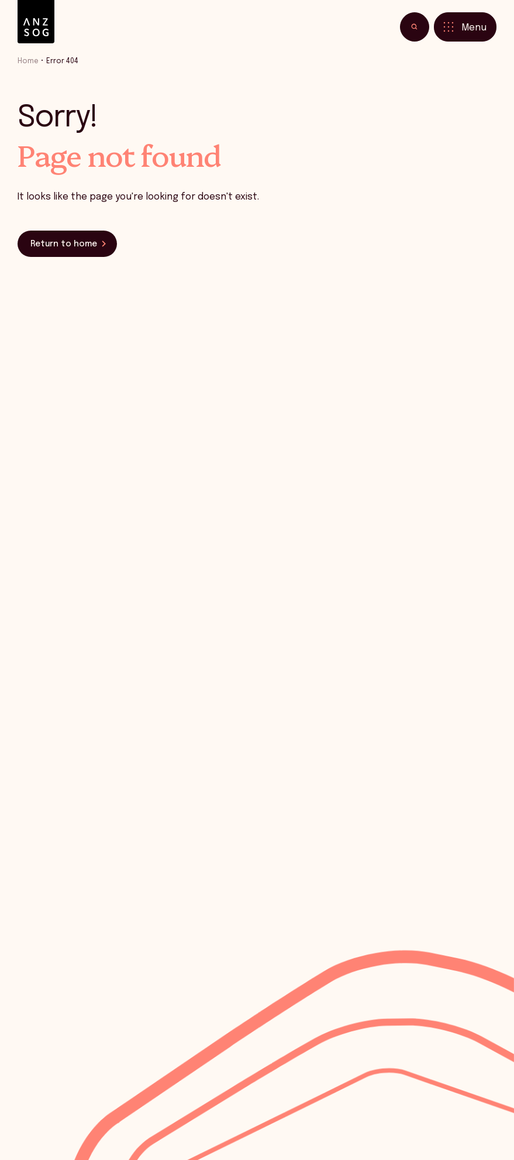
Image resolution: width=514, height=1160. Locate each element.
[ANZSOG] (36, 22)
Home (28, 61)
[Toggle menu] (465, 27)
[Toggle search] (414, 27)
